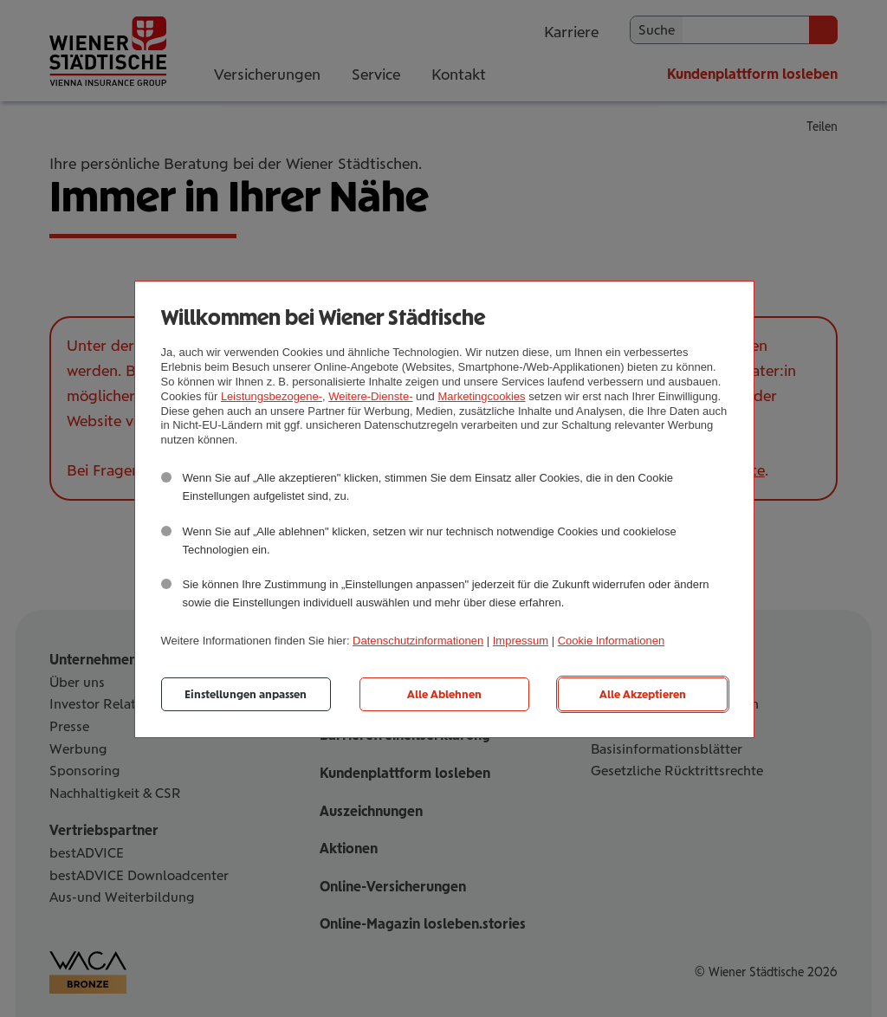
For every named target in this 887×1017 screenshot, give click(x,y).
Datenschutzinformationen (418, 640)
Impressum (520, 640)
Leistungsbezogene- (271, 396)
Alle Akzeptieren (642, 694)
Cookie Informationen (611, 640)
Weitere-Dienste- (370, 396)
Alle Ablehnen (444, 694)
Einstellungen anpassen (246, 694)
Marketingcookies (481, 396)
